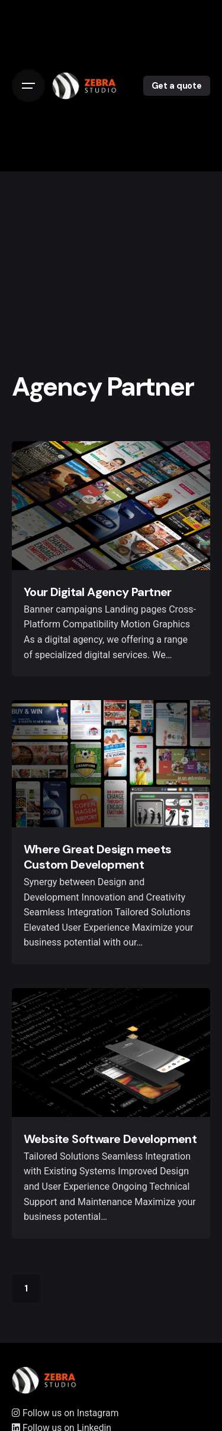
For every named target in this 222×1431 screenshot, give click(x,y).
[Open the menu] (28, 85)
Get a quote (177, 85)
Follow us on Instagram (65, 1413)
